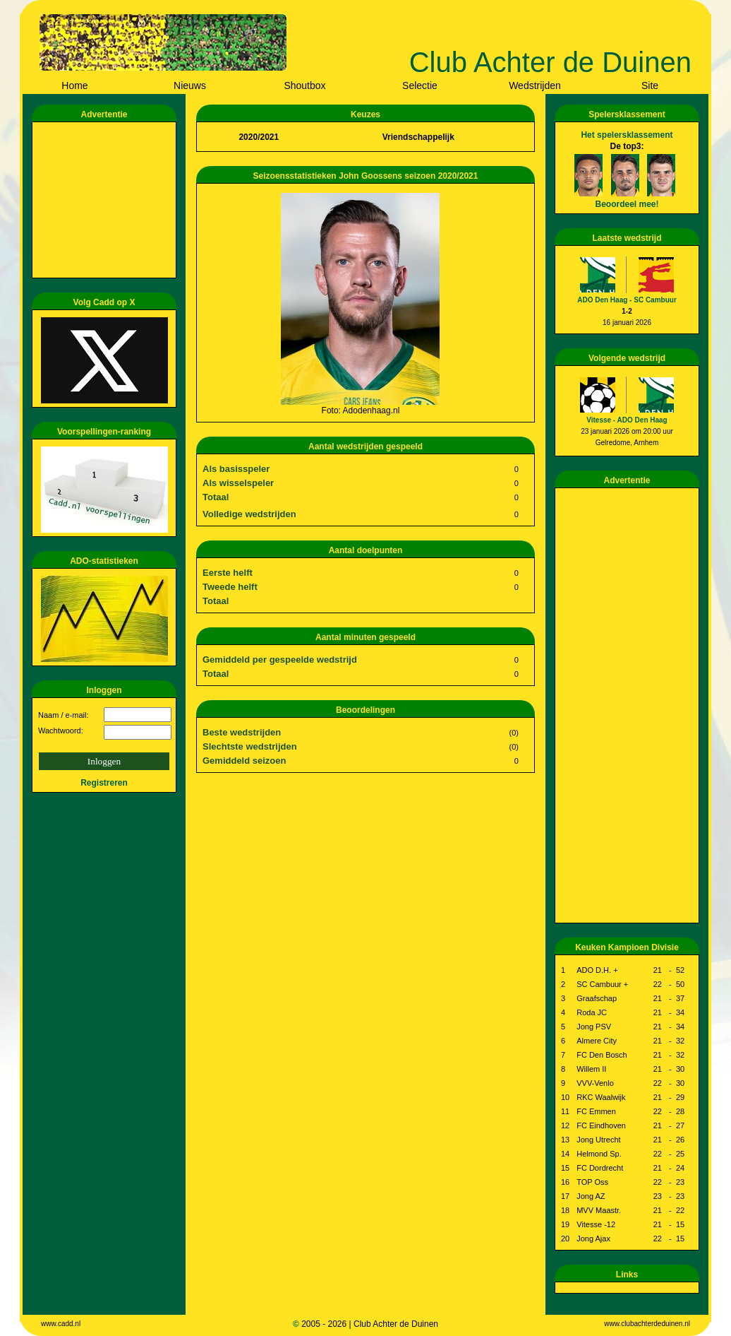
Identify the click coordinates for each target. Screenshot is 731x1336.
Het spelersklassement (626, 135)
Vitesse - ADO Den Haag (626, 420)
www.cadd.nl (60, 1324)
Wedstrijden (535, 85)
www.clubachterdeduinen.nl (647, 1324)
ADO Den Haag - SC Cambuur (627, 300)
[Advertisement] (106, 200)
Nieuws (190, 85)
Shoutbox (304, 85)
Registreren (104, 783)
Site (649, 85)
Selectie (419, 85)
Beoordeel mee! (626, 204)
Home (74, 85)
